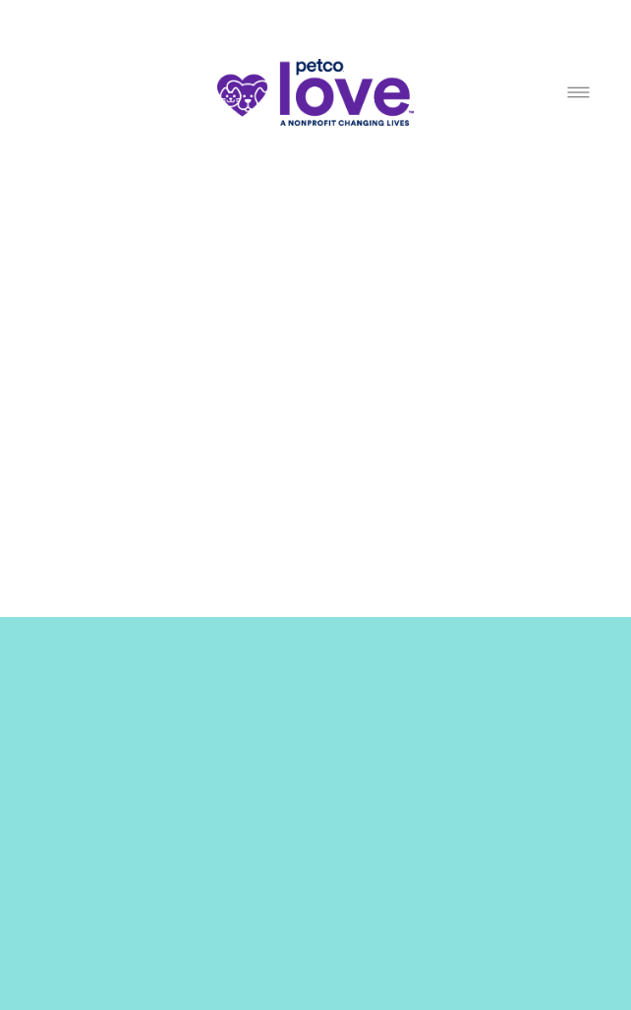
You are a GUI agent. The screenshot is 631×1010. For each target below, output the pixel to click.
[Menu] (578, 93)
